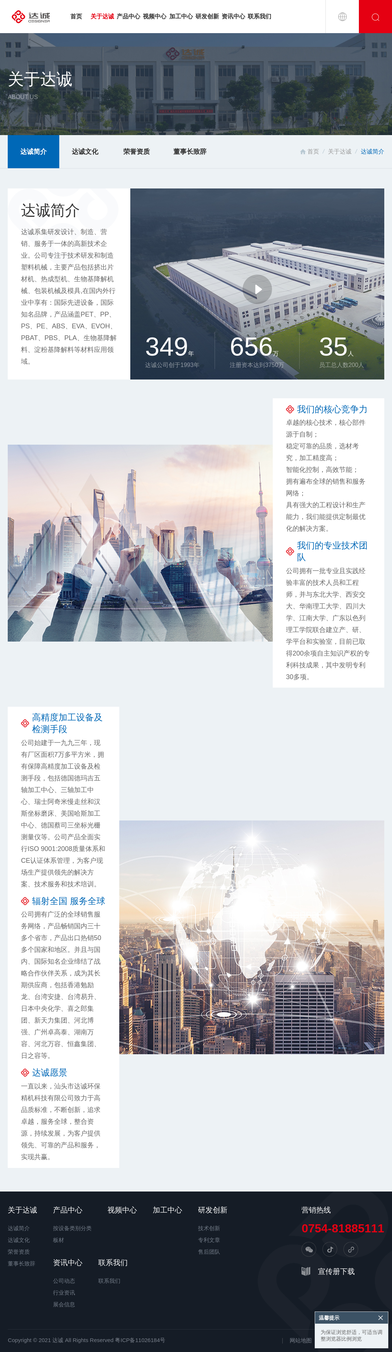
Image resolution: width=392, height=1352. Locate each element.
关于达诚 (102, 16)
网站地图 (301, 1340)
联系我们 (259, 16)
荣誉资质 (136, 151)
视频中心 (154, 16)
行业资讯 (64, 1292)
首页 (76, 16)
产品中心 (128, 16)
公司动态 (64, 1281)
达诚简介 (33, 151)
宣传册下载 (336, 1271)
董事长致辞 (189, 151)
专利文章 (209, 1240)
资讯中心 (233, 16)
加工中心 (181, 16)
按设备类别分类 (72, 1228)
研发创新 (207, 16)
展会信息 (64, 1304)
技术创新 (209, 1228)
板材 (58, 1240)
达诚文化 (85, 151)
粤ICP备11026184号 (140, 1340)
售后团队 (209, 1252)
